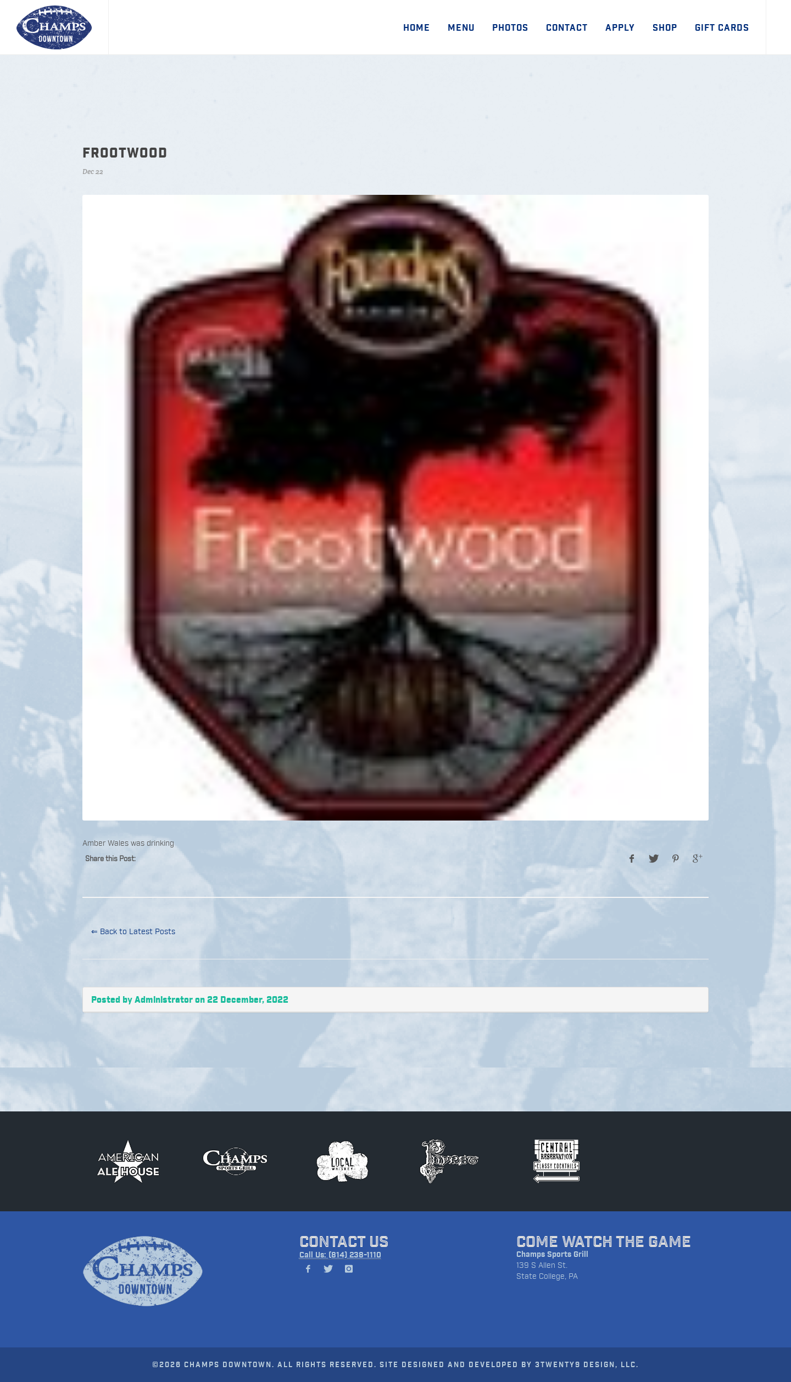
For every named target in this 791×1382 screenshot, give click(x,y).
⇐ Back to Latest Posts (133, 931)
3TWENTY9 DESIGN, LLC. (587, 1364)
